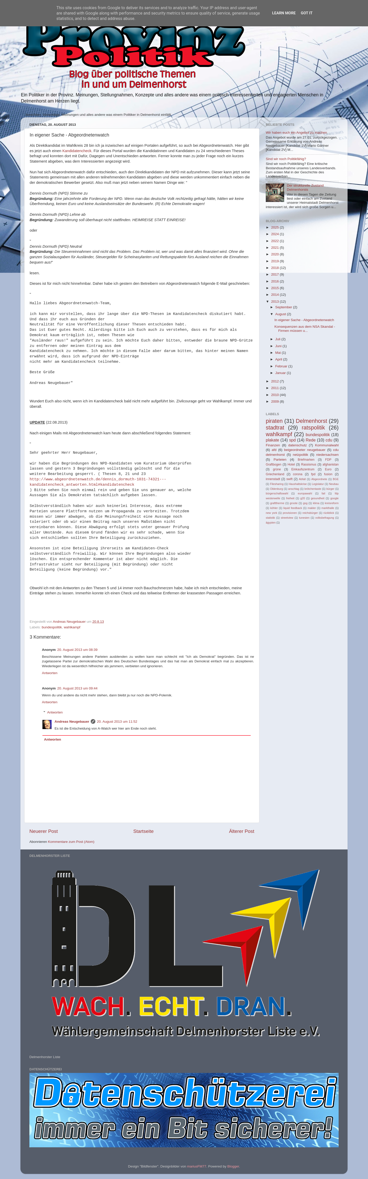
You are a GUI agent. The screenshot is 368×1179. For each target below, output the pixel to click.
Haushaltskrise (298, 483)
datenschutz (297, 445)
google (334, 498)
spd (292, 440)
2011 (275, 388)
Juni (279, 346)
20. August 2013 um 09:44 (77, 688)
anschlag (293, 488)
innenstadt (273, 479)
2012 (275, 381)
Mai (278, 353)
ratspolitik (313, 427)
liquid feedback (292, 507)
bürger (330, 488)
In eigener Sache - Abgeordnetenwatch (304, 320)
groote (294, 503)
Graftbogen (273, 464)
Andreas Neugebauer (72, 721)
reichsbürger (310, 512)
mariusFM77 (196, 1166)
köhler (274, 507)
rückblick (328, 512)
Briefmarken (306, 459)
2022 (275, 241)
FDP (328, 459)
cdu (329, 440)
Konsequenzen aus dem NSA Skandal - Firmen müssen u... (304, 329)
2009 (275, 401)
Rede (311, 440)
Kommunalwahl (327, 445)
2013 (275, 301)
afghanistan (331, 464)
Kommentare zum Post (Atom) (71, 842)
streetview (287, 517)
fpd (313, 474)
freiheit (290, 498)
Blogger (233, 1166)
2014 (275, 295)
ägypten (270, 522)
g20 (302, 498)
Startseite (143, 831)
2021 (275, 248)
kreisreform (332, 503)
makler (312, 507)
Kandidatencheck (76, 151)
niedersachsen (327, 455)
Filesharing (277, 483)
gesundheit (318, 498)
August (281, 314)
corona (297, 474)
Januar (281, 373)
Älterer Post (241, 831)
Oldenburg (276, 488)
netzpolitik (300, 455)
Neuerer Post (43, 831)
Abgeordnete (319, 479)
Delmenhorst (311, 421)
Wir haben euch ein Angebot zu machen (296, 132)
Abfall (302, 479)
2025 (275, 227)
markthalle (327, 507)
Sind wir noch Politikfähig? (286, 159)
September (284, 307)
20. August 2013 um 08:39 (77, 650)
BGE (336, 479)
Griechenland (275, 474)
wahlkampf (72, 627)
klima (316, 503)
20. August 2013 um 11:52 (117, 721)
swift (289, 479)
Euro (328, 469)
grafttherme (277, 503)
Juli (278, 339)
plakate (272, 440)
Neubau (334, 483)
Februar (281, 366)
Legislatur (318, 483)
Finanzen (273, 445)
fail (323, 493)
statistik (270, 517)
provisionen (290, 512)
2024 (275, 234)
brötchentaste (312, 488)
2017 (275, 274)
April (279, 359)
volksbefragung (324, 517)
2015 (275, 288)
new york (271, 512)
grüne (277, 469)
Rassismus (308, 464)
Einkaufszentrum (302, 469)
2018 (275, 268)
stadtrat (275, 427)
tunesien (304, 517)
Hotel (291, 464)
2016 (275, 281)
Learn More (284, 13)
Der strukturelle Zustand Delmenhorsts (305, 187)
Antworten (49, 673)
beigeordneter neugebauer (305, 450)
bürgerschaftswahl (277, 493)
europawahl (305, 493)
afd (274, 450)
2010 (275, 395)
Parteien (279, 459)
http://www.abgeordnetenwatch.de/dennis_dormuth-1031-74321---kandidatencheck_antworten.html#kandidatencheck (98, 482)
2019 (275, 261)
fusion (328, 474)
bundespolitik (52, 627)
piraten (274, 421)
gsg (305, 503)
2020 (275, 254)
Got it (307, 13)
